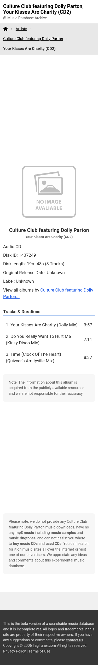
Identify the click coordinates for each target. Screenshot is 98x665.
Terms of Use (39, 651)
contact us (74, 640)
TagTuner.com (44, 645)
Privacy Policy (14, 651)
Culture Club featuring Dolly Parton (33, 38)
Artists (21, 29)
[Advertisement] (49, 110)
